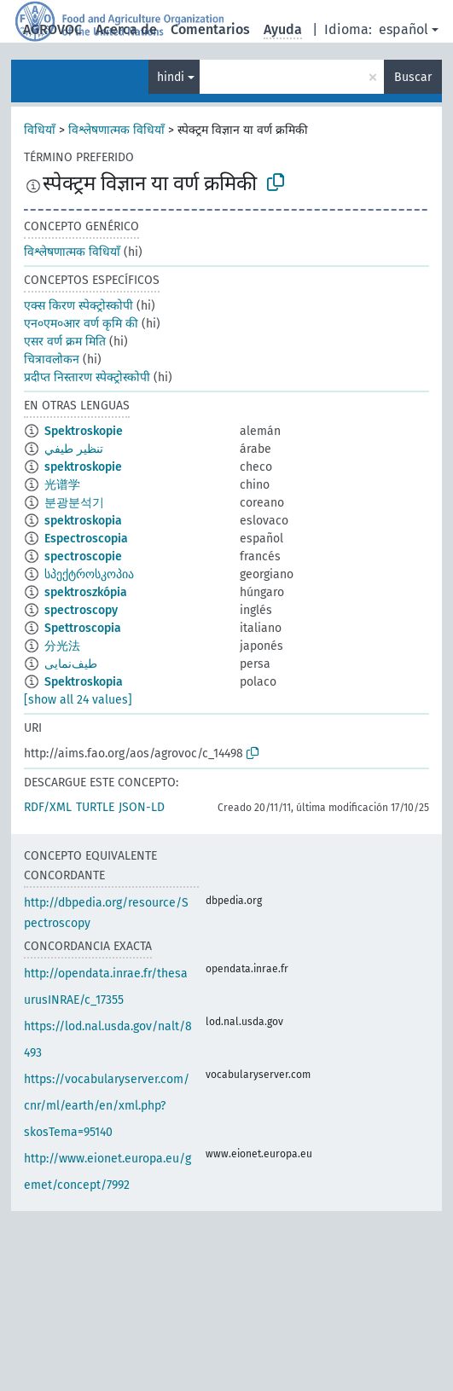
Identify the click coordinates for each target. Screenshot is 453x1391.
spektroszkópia (85, 592)
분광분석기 (74, 503)
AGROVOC (52, 29)
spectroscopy (81, 610)
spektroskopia (83, 520)
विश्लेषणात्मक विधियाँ (116, 130)
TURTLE (95, 807)
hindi (170, 77)
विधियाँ (39, 130)
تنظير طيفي (73, 449)
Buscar (413, 77)
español (403, 29)
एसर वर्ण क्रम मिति (65, 341)
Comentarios (210, 29)
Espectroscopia (86, 538)
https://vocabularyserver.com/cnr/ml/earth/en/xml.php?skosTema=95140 (106, 1105)
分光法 (62, 646)
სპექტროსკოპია (89, 574)
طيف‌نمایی (70, 664)
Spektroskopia (83, 682)
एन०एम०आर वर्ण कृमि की (81, 323)
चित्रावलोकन (51, 359)
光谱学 (62, 485)
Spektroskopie (83, 431)
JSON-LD (142, 807)
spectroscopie (83, 556)
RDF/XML (48, 807)
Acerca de (126, 29)
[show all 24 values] (78, 700)
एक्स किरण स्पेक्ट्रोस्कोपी (78, 305)
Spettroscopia (82, 628)
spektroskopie (83, 467)
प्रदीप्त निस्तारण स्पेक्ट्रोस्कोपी (87, 377)
